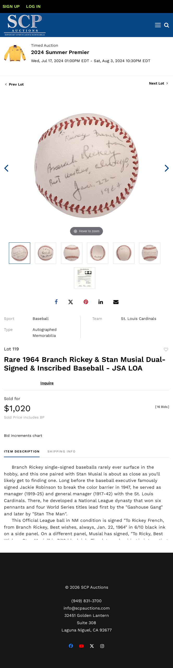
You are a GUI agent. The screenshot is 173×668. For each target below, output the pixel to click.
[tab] (22, 453)
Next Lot (158, 83)
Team (97, 318)
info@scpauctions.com (87, 608)
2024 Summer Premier (60, 52)
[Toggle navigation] (158, 25)
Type (8, 329)
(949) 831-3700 (86, 600)
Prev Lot (14, 84)
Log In (33, 6)
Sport (9, 318)
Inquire (47, 383)
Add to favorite (166, 350)
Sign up (11, 6)
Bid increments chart (23, 435)
